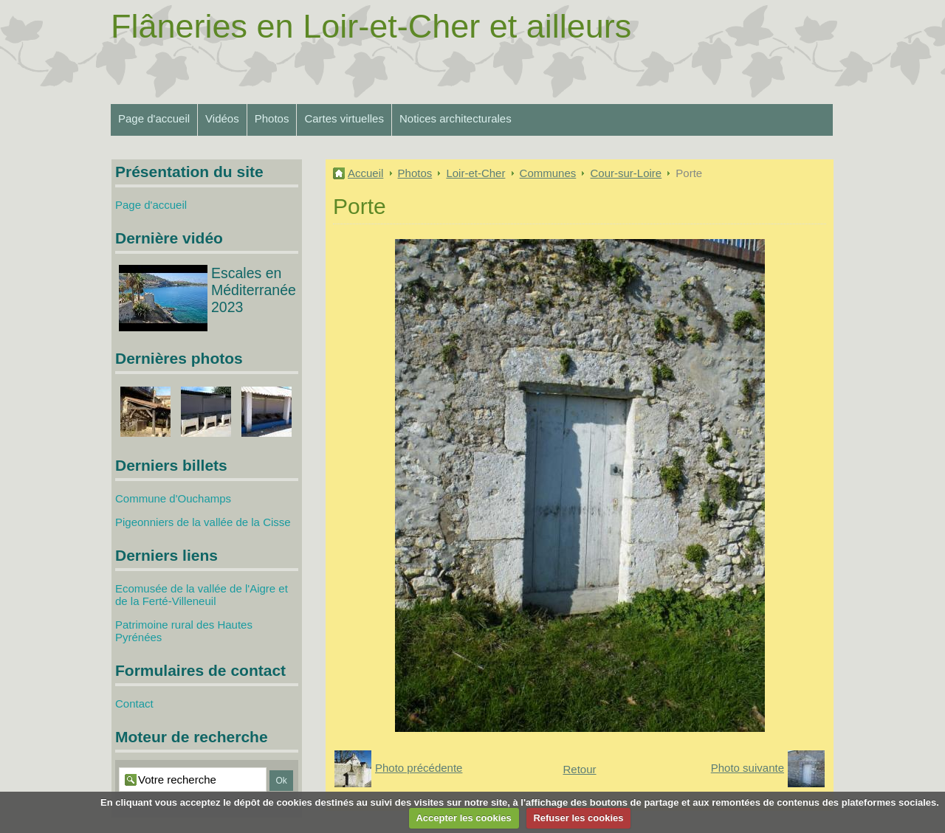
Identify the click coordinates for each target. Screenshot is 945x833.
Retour (579, 769)
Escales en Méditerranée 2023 (253, 290)
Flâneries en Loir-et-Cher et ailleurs (371, 26)
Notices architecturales (455, 118)
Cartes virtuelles (344, 118)
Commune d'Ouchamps (173, 498)
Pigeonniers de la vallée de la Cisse (203, 522)
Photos (272, 118)
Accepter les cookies (463, 817)
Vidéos (222, 118)
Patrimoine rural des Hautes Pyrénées (183, 630)
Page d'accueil (154, 118)
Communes (548, 173)
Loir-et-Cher (475, 173)
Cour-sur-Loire (626, 173)
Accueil (365, 173)
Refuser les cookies (578, 817)
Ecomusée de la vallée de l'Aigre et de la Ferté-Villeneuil (201, 594)
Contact (134, 703)
